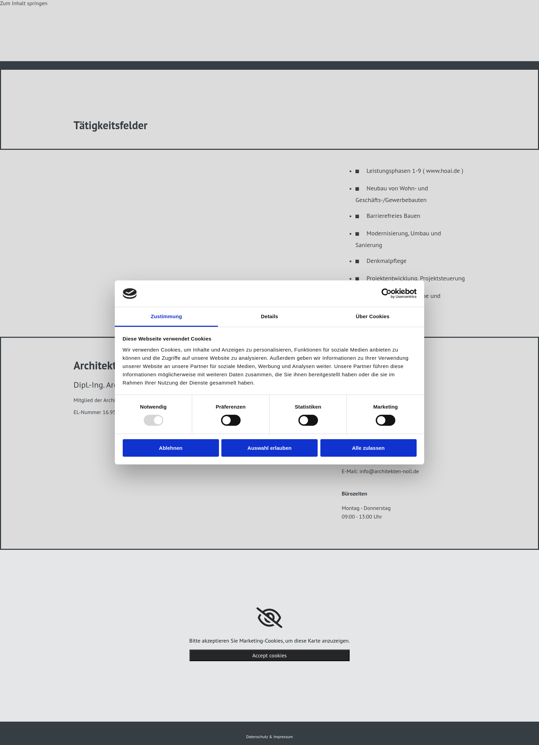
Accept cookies (269, 655)
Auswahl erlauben (270, 448)
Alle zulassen (368, 448)
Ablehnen (170, 448)
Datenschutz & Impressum (269, 736)
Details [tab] (269, 316)
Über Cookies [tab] (372, 316)
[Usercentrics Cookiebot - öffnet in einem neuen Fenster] (386, 293)
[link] (269, 618)
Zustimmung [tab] (166, 316)
